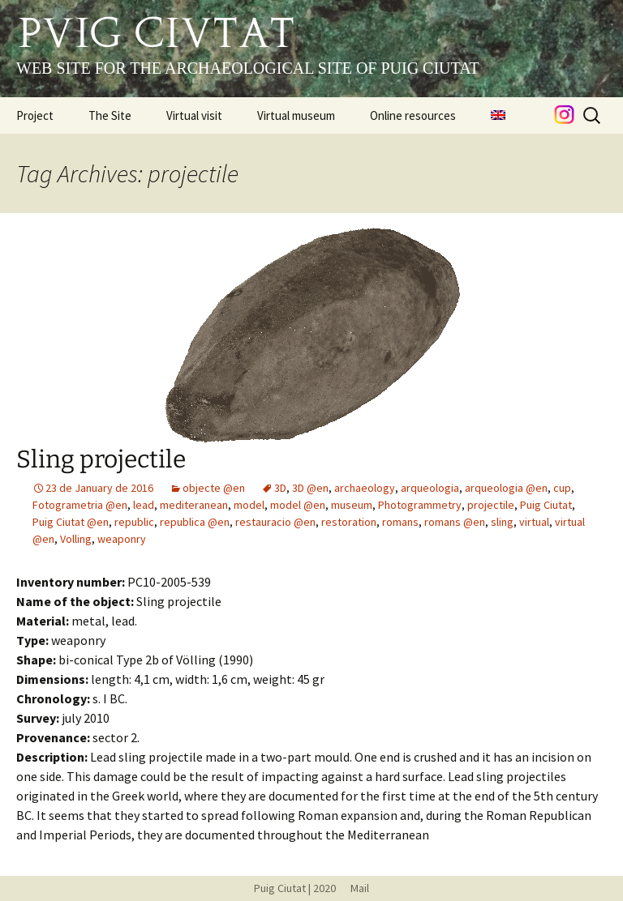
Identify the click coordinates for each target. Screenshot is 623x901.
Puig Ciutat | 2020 (295, 888)
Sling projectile (101, 459)
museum (351, 504)
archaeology (364, 487)
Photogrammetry (420, 504)
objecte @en (214, 487)
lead (143, 504)
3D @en (310, 487)
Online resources (413, 115)
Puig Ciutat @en (70, 522)
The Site (109, 115)
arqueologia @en (506, 487)
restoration (348, 522)
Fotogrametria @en (79, 504)
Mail (353, 888)
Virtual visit (194, 115)
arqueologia (430, 487)
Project (35, 115)
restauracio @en (275, 522)
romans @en (454, 522)
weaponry (121, 539)
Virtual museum (296, 115)
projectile (490, 504)
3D (280, 487)
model (249, 504)
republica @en (195, 522)
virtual (534, 522)
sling (502, 522)
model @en (297, 504)
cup (562, 487)
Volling (76, 539)
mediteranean (194, 504)
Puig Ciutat (546, 504)
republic (134, 522)
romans (400, 522)
